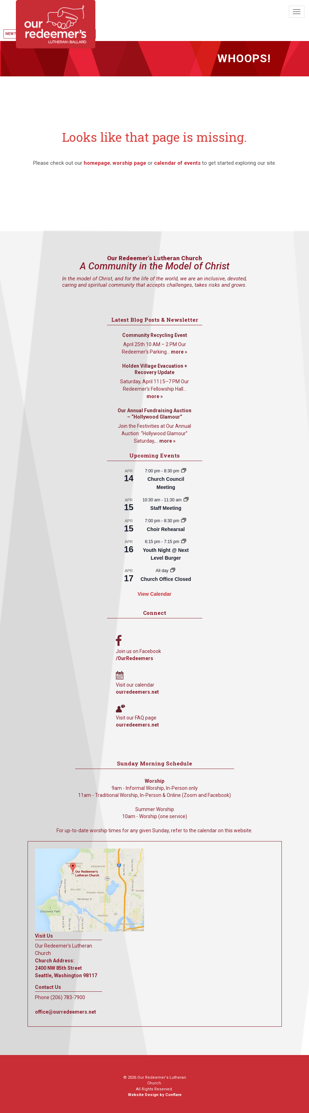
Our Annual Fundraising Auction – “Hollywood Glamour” (154, 414)
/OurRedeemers (134, 658)
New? (10, 33)
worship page (129, 163)
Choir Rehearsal (166, 529)
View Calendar (154, 594)
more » (179, 352)
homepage (97, 163)
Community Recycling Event (154, 335)
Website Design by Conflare (155, 1094)
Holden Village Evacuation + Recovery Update (154, 369)
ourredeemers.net (137, 692)
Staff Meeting (166, 508)
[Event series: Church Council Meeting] (183, 470)
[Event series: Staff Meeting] (186, 499)
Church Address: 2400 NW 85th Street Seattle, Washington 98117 (66, 968)
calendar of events (177, 163)
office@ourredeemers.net (65, 1012)
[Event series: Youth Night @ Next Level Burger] (183, 541)
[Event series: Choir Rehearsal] (183, 520)
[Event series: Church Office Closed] (172, 570)
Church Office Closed (166, 579)
